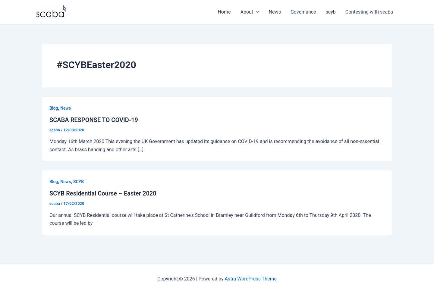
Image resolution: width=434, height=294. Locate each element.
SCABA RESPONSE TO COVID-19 (93, 120)
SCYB (78, 181)
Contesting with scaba (369, 12)
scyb (331, 12)
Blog (53, 108)
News (275, 12)
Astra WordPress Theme (251, 279)
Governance (303, 12)
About (250, 12)
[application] (256, 12)
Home (224, 12)
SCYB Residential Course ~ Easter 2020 (102, 193)
